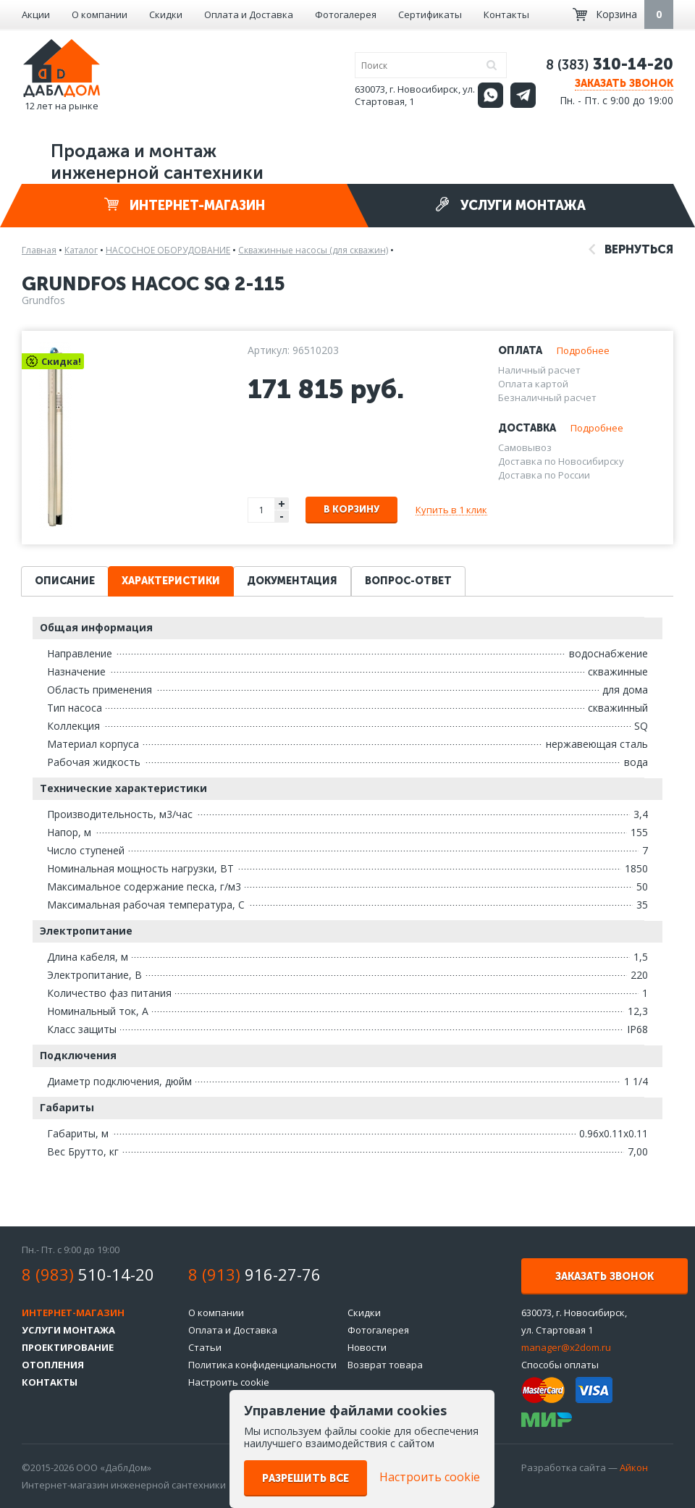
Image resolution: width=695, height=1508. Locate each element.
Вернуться (631, 249)
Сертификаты (430, 14)
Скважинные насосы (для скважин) (313, 250)
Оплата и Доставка (248, 14)
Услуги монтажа (510, 205)
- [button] (281, 516)
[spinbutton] (262, 510)
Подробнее (583, 350)
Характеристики (171, 581)
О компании (99, 14)
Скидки (165, 14)
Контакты (506, 14)
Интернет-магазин (184, 205)
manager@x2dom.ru (566, 1347)
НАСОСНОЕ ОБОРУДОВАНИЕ (168, 250)
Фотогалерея (345, 14)
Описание (65, 581)
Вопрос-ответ (408, 581)
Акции (36, 14)
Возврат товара (385, 1364)
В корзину (351, 509)
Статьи (205, 1347)
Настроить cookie (228, 1382)
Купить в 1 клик (451, 509)
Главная (39, 250)
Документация (292, 581)
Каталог (81, 250)
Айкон (634, 1467)
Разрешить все (305, 1479)
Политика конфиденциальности (262, 1364)
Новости (367, 1347)
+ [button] (281, 503)
